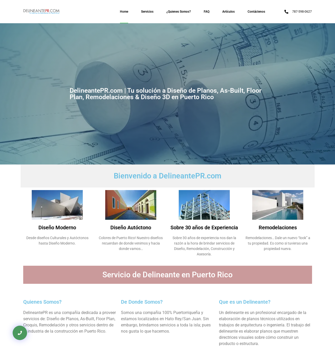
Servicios (147, 11)
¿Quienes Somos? (178, 11)
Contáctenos (256, 11)
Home (124, 11)
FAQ (206, 11)
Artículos (228, 11)
